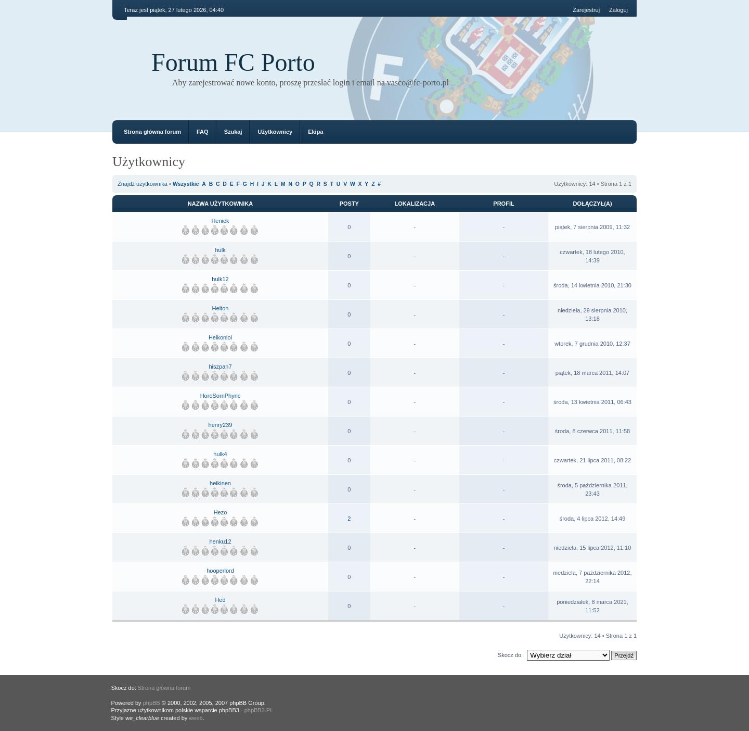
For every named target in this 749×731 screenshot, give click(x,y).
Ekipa (315, 132)
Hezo (220, 512)
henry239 (221, 425)
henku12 (220, 541)
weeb (195, 718)
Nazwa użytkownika (220, 203)
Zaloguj (618, 10)
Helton (220, 308)
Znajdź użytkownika (142, 184)
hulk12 (220, 279)
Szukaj (233, 132)
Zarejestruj (586, 10)
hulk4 (220, 454)
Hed (220, 600)
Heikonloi (220, 337)
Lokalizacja (415, 203)
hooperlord (220, 571)
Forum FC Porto (233, 62)
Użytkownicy (274, 132)
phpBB (151, 703)
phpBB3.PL (259, 710)
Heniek (220, 221)
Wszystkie (186, 184)
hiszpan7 (220, 366)
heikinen (220, 483)
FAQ (203, 132)
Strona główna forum (152, 132)
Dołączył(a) (592, 203)
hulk (220, 250)
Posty (349, 203)
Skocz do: (510, 655)
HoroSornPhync (220, 396)
